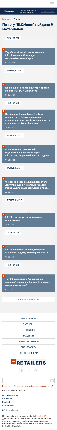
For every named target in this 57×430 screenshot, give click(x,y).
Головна (6, 19)
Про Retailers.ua (10, 395)
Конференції (8, 405)
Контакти (7, 398)
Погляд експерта (28, 353)
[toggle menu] (52, 4)
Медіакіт (6, 402)
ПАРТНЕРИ (28, 324)
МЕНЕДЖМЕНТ (28, 318)
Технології (13, 38)
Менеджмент (14, 70)
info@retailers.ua (10, 410)
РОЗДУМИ (28, 336)
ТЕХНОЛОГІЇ (28, 330)
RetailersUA (40, 416)
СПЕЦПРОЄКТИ (28, 347)
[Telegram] (35, 370)
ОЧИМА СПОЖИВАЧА (28, 341)
